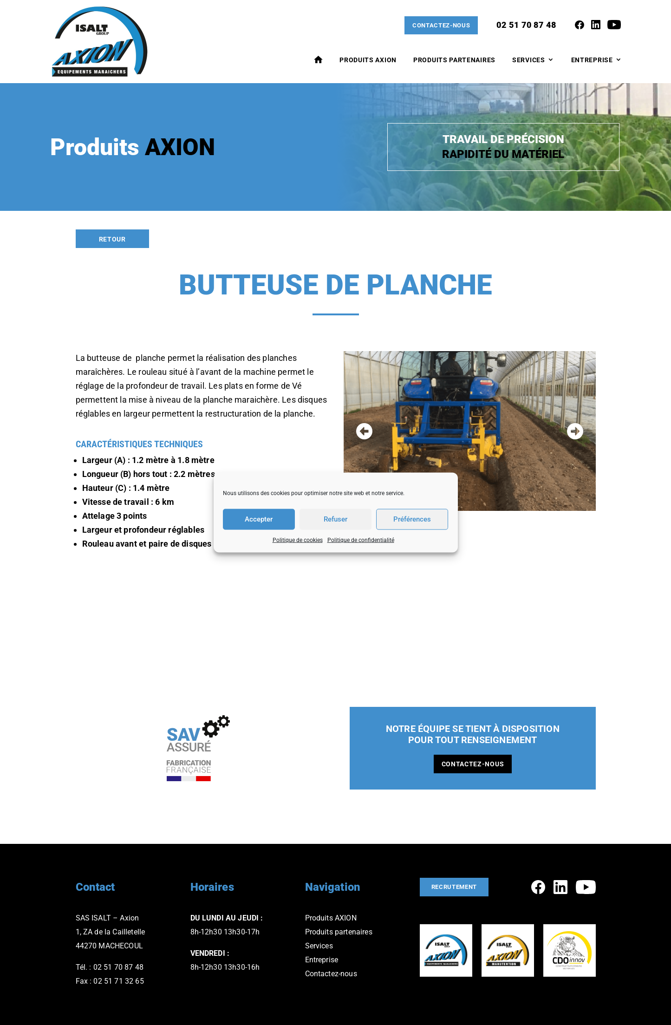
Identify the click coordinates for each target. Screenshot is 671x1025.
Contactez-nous (439, 25)
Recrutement (456, 887)
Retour (112, 239)
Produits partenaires (338, 931)
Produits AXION (368, 60)
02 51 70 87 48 (526, 25)
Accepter (259, 519)
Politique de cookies (298, 539)
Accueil (318, 60)
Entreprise (592, 60)
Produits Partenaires (454, 60)
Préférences (412, 519)
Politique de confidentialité (360, 539)
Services (528, 60)
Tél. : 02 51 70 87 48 (109, 967)
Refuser (335, 519)
